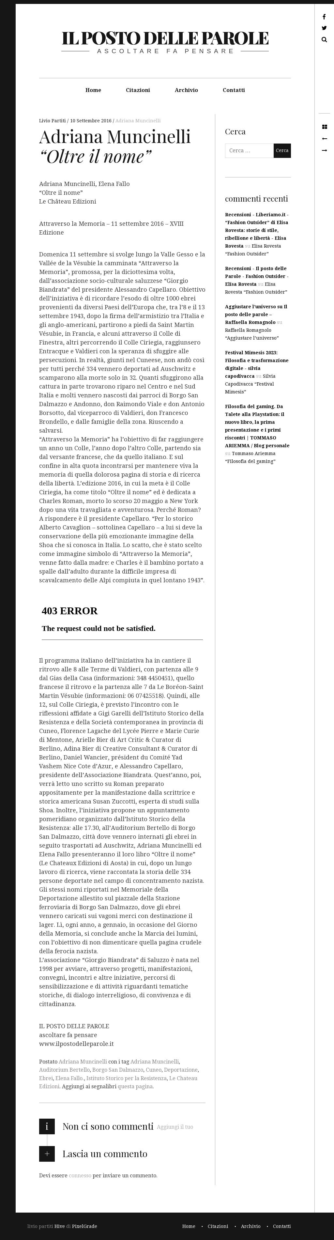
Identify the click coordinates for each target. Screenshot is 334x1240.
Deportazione (181, 1070)
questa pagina (135, 1086)
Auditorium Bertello (64, 1070)
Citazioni (138, 90)
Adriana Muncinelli (138, 120)
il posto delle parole (164, 37)
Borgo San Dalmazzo (117, 1070)
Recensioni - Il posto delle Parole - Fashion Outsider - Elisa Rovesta (257, 276)
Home (93, 90)
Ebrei (46, 1078)
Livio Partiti (53, 120)
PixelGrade (84, 1226)
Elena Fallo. (69, 1078)
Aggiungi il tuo (175, 1127)
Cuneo (153, 1070)
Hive (59, 1226)
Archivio (186, 90)
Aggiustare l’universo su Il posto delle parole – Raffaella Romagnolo (256, 314)
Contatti (234, 90)
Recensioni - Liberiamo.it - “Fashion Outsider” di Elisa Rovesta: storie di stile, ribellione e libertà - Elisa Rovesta (257, 230)
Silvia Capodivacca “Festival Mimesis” (250, 384)
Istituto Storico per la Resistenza (126, 1078)
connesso (80, 1175)
